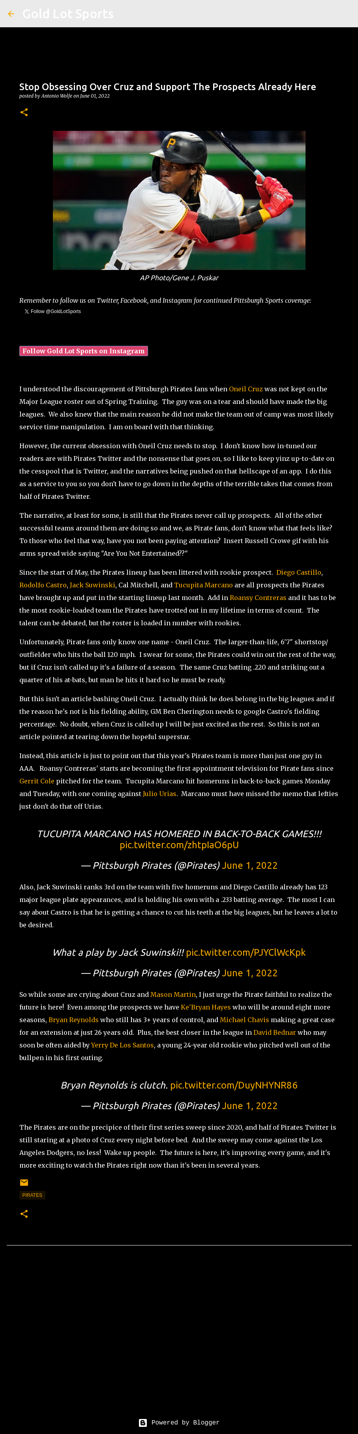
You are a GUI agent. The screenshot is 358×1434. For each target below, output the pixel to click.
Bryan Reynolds (74, 1020)
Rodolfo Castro (43, 585)
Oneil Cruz (246, 389)
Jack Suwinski (92, 585)
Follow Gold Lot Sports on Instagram (83, 351)
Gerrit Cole (36, 781)
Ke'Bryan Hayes (206, 1007)
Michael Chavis (244, 1020)
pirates (32, 1195)
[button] (24, 113)
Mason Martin (173, 994)
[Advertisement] (179, 1338)
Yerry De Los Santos (122, 1045)
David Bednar (274, 1032)
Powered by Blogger (178, 1422)
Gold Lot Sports (68, 13)
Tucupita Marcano (203, 585)
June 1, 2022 (250, 865)
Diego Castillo (298, 572)
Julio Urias (159, 794)
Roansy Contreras (258, 598)
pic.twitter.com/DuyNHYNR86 (234, 1085)
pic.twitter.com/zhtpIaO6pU (179, 845)
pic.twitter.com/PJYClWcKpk (246, 952)
